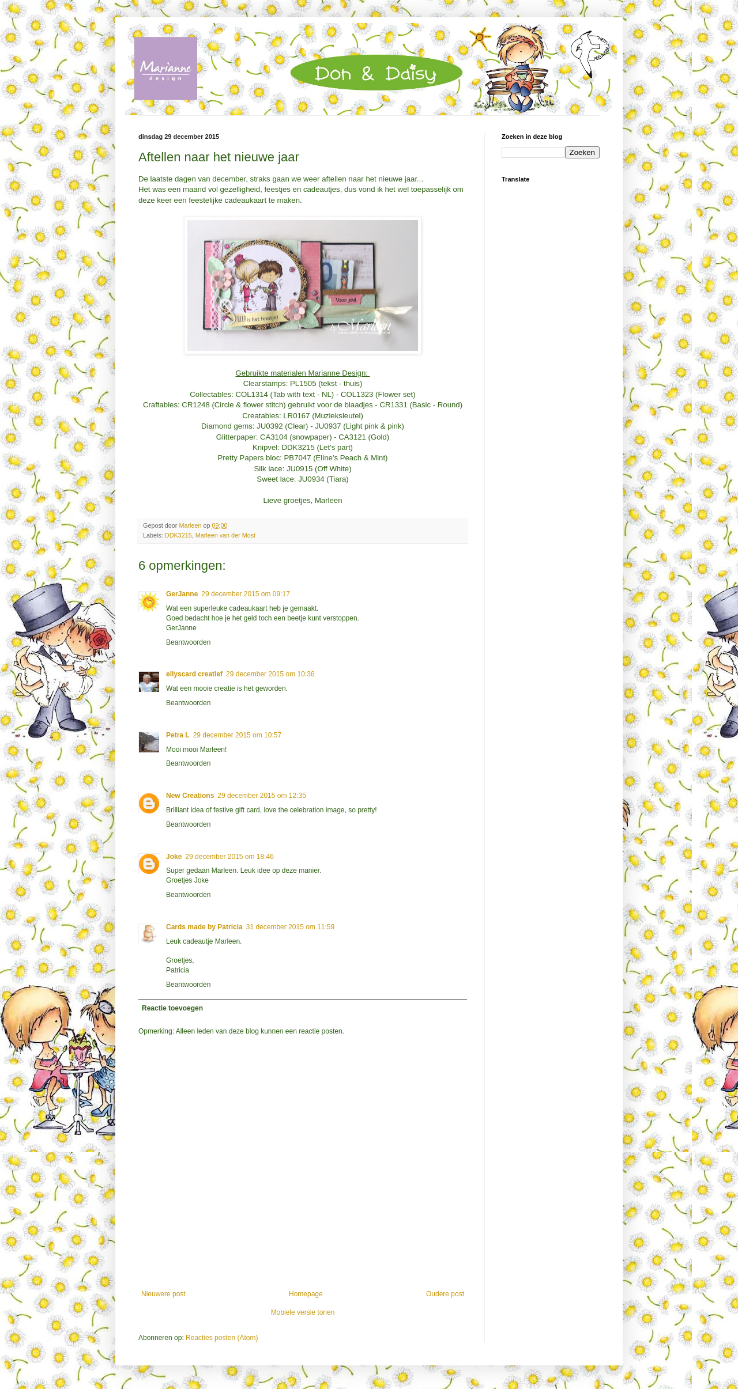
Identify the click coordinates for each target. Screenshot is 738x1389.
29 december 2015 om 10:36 (270, 674)
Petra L (178, 735)
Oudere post (445, 1294)
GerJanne (182, 594)
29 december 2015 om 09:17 (245, 594)
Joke (174, 857)
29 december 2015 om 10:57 (237, 735)
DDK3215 (178, 535)
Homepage (306, 1294)
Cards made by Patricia (204, 927)
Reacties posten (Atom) (222, 1338)
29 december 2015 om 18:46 (229, 857)
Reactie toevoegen (172, 1008)
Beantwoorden (188, 642)
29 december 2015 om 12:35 (261, 796)
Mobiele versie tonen (303, 1312)
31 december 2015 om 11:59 (290, 927)
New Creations (190, 796)
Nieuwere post (163, 1294)
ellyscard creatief (194, 674)
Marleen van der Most (225, 535)
